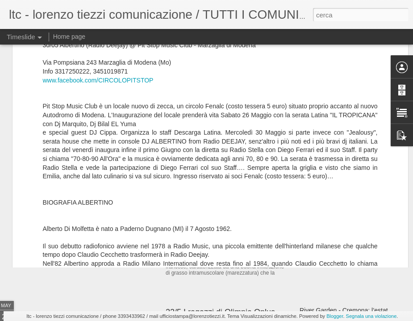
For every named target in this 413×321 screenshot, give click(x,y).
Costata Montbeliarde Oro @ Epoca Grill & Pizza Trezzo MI (271, 205)
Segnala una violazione (371, 316)
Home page (69, 36)
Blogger (334, 316)
